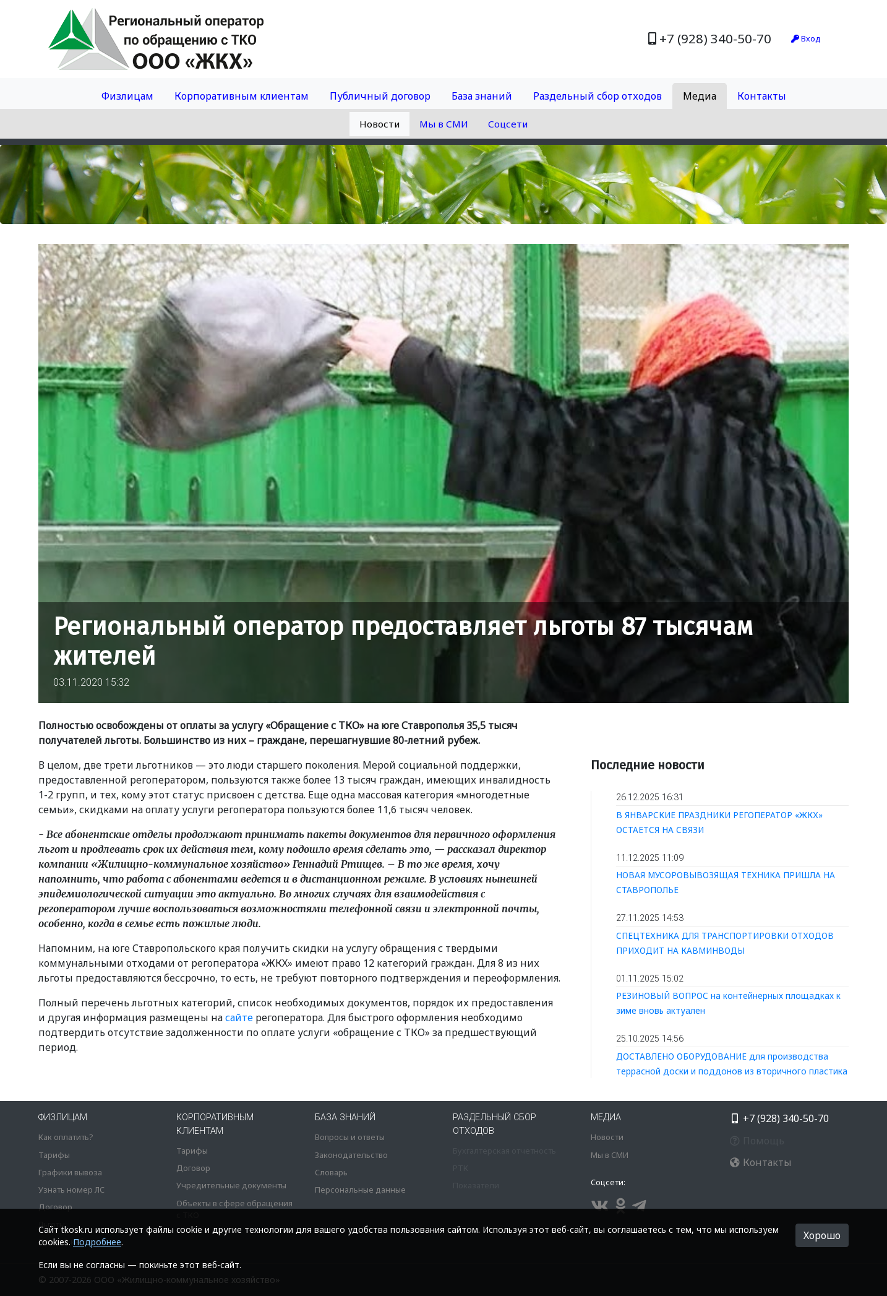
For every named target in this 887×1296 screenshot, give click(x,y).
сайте (239, 1017)
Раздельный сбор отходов (597, 96)
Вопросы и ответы (350, 1137)
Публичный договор (380, 96)
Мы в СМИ (443, 124)
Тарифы (54, 1154)
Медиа (699, 96)
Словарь (331, 1172)
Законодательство (351, 1154)
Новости (379, 124)
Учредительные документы (231, 1185)
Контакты (761, 96)
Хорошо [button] (822, 1235)
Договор (55, 1206)
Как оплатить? (65, 1137)
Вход (806, 38)
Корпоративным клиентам (241, 96)
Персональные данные (360, 1189)
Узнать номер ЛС (71, 1189)
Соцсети (508, 124)
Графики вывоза (70, 1172)
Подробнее (97, 1242)
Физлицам (127, 96)
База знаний (482, 96)
